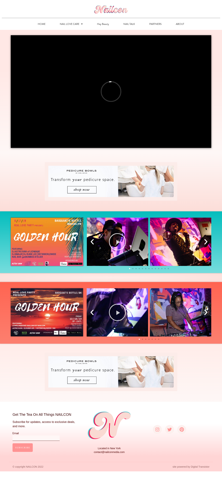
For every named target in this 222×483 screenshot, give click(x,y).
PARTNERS (155, 24)
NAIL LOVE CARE (71, 24)
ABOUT (180, 24)
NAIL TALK (129, 24)
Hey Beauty (103, 24)
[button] (129, 268)
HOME (41, 24)
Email (36, 435)
